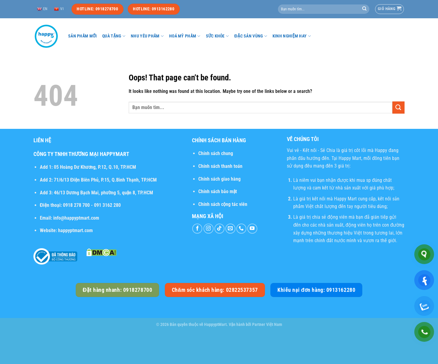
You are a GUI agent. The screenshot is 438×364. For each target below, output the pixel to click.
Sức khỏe (217, 36)
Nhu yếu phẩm (147, 36)
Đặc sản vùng (250, 36)
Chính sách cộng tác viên (222, 204)
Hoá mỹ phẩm (184, 36)
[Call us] (241, 229)
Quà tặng (113, 36)
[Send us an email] (230, 229)
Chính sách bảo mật (217, 191)
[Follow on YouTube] (252, 229)
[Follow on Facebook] (197, 229)
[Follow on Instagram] (208, 229)
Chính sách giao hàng (219, 179)
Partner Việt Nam (267, 324)
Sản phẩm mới (82, 36)
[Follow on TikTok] (219, 229)
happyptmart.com (75, 230)
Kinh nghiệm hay (292, 36)
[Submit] (364, 9)
